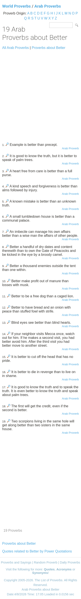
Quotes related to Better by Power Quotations (37, 551)
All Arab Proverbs (15, 48)
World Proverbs (16, 6)
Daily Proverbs (70, 562)
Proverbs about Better (48, 48)
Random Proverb (45, 562)
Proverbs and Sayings (16, 562)
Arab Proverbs (47, 6)
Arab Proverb (70, 148)
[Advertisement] (40, 94)
